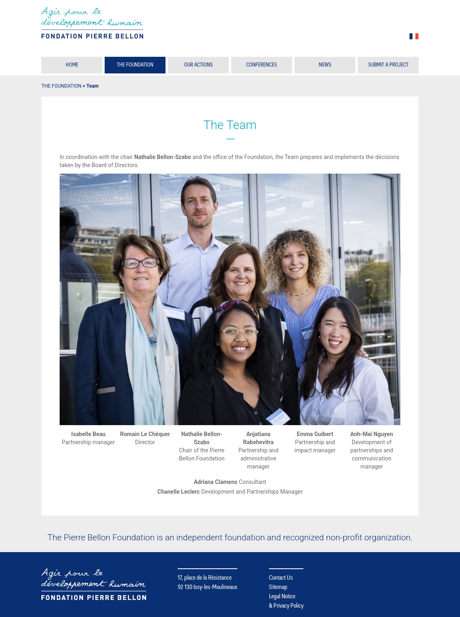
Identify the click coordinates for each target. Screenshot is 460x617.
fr (414, 36)
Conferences (261, 65)
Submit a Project (388, 65)
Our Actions (198, 65)
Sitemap (278, 587)
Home (72, 65)
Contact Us (281, 577)
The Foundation (135, 65)
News (325, 65)
